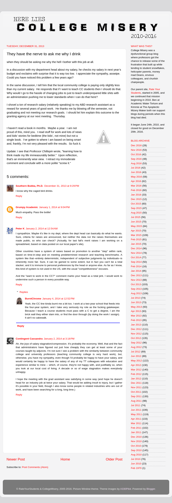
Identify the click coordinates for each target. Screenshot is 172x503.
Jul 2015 (135, 217)
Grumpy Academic (27, 207)
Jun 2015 (136, 221)
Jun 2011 (136, 409)
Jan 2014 (136, 270)
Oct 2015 (136, 203)
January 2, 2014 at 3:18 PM (59, 338)
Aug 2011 (136, 400)
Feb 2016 (136, 190)
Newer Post (16, 459)
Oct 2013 (136, 284)
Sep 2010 (136, 450)
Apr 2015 (136, 230)
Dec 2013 (136, 275)
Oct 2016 (136, 154)
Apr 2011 (136, 418)
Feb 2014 (136, 266)
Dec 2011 (136, 382)
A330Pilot (125, 488)
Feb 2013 (136, 320)
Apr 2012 (136, 365)
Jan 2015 (136, 244)
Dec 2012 (136, 329)
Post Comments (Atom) (35, 467)
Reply (19, 196)
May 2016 (136, 176)
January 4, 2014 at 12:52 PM (58, 298)
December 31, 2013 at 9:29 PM (61, 185)
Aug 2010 (136, 454)
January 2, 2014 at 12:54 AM (42, 228)
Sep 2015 (136, 208)
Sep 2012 (136, 342)
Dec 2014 (136, 248)
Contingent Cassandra (29, 338)
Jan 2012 (136, 378)
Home (65, 459)
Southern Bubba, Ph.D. (29, 185)
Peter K (20, 228)
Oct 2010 (136, 445)
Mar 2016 (136, 185)
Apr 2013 (136, 311)
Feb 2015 (136, 239)
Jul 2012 (135, 351)
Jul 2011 (135, 405)
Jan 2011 (136, 432)
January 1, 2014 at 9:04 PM (54, 207)
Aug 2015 (136, 212)
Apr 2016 (136, 181)
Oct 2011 (136, 391)
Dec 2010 (136, 436)
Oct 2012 (136, 338)
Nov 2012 (136, 333)
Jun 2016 (136, 172)
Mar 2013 (136, 315)
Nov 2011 (136, 387)
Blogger (150, 488)
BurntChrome (33, 298)
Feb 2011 (136, 427)
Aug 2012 (136, 347)
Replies (24, 292)
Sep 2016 (136, 158)
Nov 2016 (136, 150)
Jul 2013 (135, 297)
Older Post (114, 459)
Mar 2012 (136, 369)
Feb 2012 (136, 374)
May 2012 (136, 360)
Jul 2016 (135, 167)
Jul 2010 (135, 459)
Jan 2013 (136, 324)
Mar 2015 (136, 235)
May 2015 (136, 226)
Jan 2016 (136, 194)
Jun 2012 (136, 356)
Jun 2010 (136, 463)
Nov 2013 (136, 279)
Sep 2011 (136, 396)
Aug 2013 (136, 293)
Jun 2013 (136, 302)
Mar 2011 (136, 423)
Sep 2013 (136, 288)
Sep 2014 (136, 261)
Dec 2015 (136, 199)
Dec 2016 (136, 145)
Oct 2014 (136, 257)
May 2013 (136, 306)
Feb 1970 (136, 468)
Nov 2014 (136, 253)
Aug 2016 (136, 163)
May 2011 (136, 414)
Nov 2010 (136, 441)
